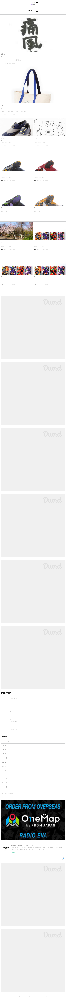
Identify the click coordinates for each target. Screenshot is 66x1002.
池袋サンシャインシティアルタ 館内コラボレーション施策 (26, 698)
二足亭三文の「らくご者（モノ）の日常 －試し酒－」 (22, 54)
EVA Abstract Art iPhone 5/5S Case (11, 278)
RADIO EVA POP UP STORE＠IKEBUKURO (22, 721)
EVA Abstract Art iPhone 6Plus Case (44, 244)
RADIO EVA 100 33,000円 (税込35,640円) (9, 179)
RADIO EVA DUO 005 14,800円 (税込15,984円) (10, 144)
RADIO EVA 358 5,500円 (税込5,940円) (42, 280)
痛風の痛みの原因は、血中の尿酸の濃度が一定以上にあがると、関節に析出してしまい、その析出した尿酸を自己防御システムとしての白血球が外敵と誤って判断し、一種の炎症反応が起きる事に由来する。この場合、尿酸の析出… (32, 58)
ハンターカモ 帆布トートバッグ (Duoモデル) (18, 108)
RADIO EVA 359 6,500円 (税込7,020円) (42, 246)
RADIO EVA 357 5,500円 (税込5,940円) (9, 280)
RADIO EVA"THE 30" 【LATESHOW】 (20, 714)
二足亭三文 (18, 62)
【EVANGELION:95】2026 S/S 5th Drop (21, 706)
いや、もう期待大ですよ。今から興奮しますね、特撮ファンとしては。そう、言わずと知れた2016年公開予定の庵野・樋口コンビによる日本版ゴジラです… (49, 145)
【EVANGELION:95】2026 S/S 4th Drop (21, 729)
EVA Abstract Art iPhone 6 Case (43, 278)
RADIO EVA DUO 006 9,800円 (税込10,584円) (14, 110)
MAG (12, 62)
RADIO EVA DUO (16, 113)
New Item (23, 113)
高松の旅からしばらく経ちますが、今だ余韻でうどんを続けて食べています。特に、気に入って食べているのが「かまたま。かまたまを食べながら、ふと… (16, 249)
